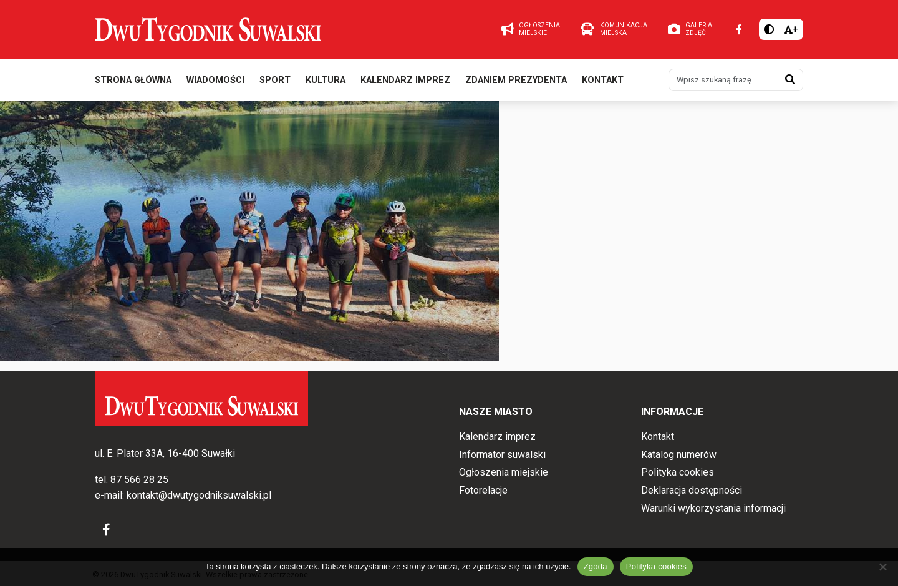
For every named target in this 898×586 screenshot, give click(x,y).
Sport (275, 80)
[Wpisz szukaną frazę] (723, 80)
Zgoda (595, 566)
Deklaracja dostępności (691, 490)
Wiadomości (215, 80)
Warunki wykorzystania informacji (713, 508)
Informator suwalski (502, 455)
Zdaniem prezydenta (516, 80)
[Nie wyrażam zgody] (882, 566)
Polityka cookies (677, 472)
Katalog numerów (679, 455)
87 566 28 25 (139, 480)
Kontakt (603, 80)
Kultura (325, 80)
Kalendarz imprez (405, 80)
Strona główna (133, 80)
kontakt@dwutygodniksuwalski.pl (199, 495)
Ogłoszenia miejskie (503, 472)
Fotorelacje (483, 490)
